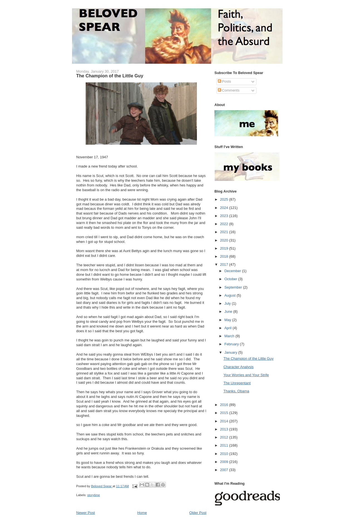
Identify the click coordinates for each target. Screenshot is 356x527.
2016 (224, 405)
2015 (224, 413)
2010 (224, 454)
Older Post (197, 513)
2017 (224, 264)
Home (142, 513)
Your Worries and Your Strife (246, 375)
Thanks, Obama (236, 391)
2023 (224, 216)
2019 (224, 248)
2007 (224, 470)
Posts (224, 81)
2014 (224, 421)
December (233, 271)
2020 (224, 240)
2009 (224, 462)
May (228, 320)
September (233, 287)
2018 (224, 256)
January (231, 352)
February (232, 344)
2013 (224, 429)
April (228, 328)
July (228, 303)
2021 (224, 232)
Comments (228, 90)
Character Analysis (238, 367)
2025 (224, 199)
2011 (224, 445)
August (230, 295)
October (231, 279)
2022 (224, 224)
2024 (224, 208)
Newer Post (85, 513)
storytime (93, 495)
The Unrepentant (237, 383)
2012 (224, 437)
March (230, 336)
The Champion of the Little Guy (248, 358)
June (228, 311)
